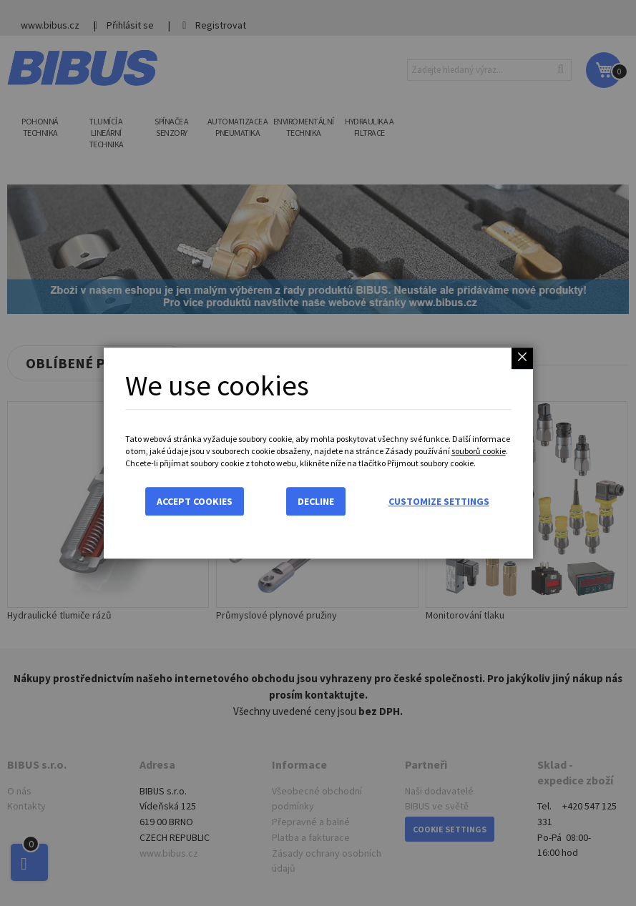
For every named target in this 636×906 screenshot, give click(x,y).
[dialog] (318, 453)
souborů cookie (478, 450)
